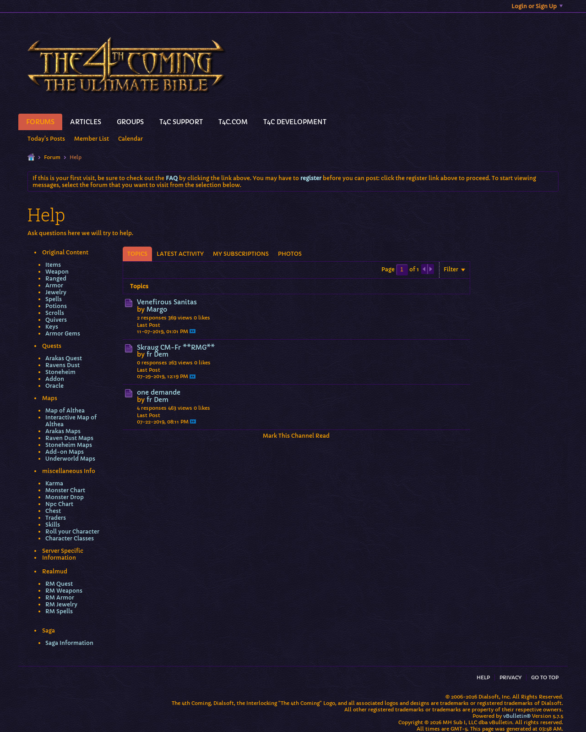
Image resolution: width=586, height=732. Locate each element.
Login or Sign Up (537, 6)
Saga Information (69, 642)
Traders (55, 517)
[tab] (137, 254)
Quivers (56, 319)
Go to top (545, 677)
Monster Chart (65, 490)
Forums (40, 122)
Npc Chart (59, 504)
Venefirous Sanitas (167, 302)
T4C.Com (233, 122)
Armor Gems (62, 333)
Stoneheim (60, 372)
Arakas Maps (63, 431)
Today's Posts (46, 138)
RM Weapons (63, 590)
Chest (53, 510)
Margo (156, 309)
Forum (52, 157)
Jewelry (55, 292)
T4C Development (294, 122)
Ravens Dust (62, 365)
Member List (91, 138)
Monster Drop (64, 497)
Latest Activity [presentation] (180, 253)
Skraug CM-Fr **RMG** (176, 347)
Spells (53, 299)
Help (483, 677)
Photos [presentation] (290, 253)
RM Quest (59, 583)
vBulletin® (517, 716)
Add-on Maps (64, 451)
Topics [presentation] (137, 253)
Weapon (57, 271)
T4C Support (181, 122)
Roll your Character (72, 531)
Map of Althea (65, 410)
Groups (130, 122)
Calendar (130, 138)
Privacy (510, 677)
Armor (54, 285)
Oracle (54, 385)
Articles (85, 122)
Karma (54, 483)
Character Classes (69, 538)
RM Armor (59, 597)
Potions (56, 306)
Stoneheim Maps (68, 444)
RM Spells (59, 611)
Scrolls (54, 312)
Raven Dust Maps (69, 438)
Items (53, 264)
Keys (51, 326)
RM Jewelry (61, 604)
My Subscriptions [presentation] (241, 253)
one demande (158, 392)
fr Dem (157, 354)
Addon (54, 378)
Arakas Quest (63, 358)
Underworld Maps (70, 458)
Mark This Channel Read (296, 435)
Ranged (55, 278)
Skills (52, 524)
